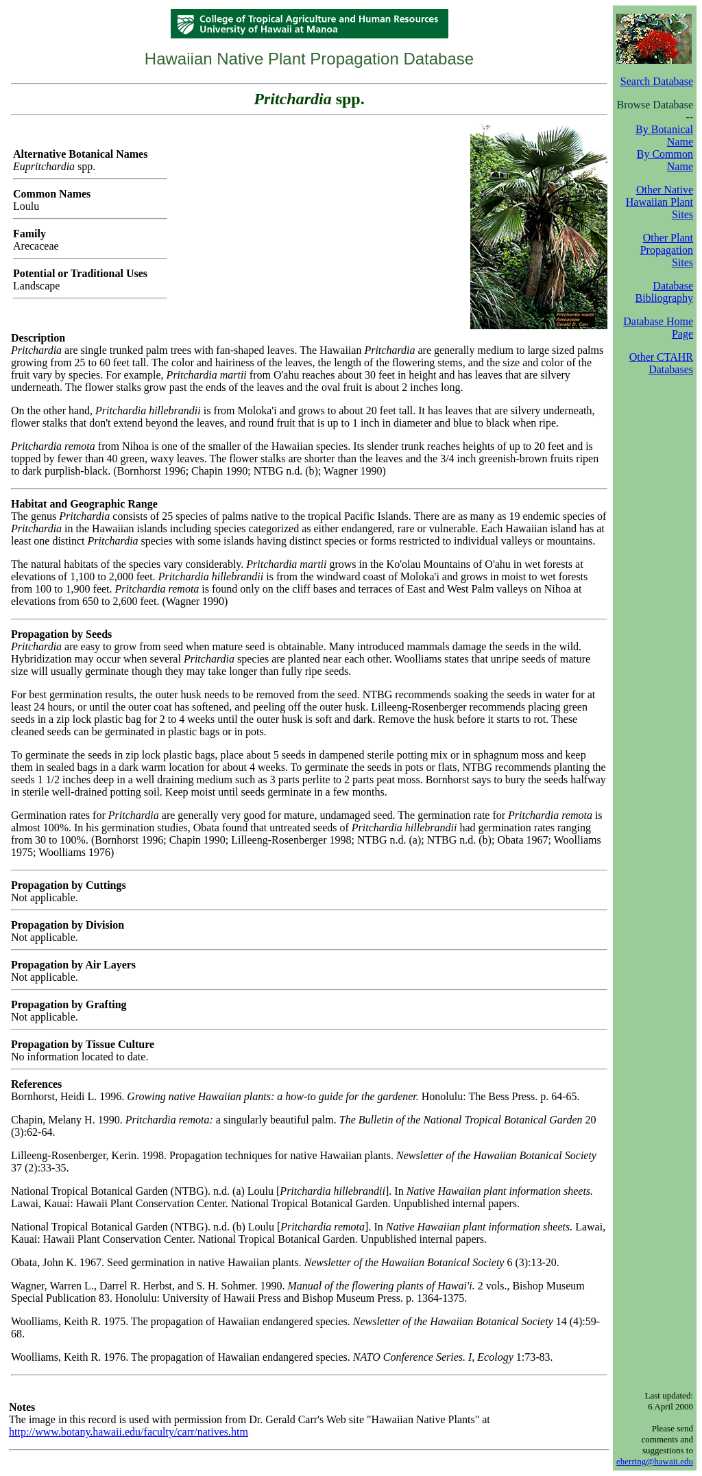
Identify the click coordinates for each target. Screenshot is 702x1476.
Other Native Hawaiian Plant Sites (659, 202)
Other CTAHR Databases (661, 363)
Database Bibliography (664, 292)
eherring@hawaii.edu (654, 1461)
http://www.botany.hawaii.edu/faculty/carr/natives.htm (128, 1432)
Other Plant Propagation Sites (666, 250)
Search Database (656, 81)
